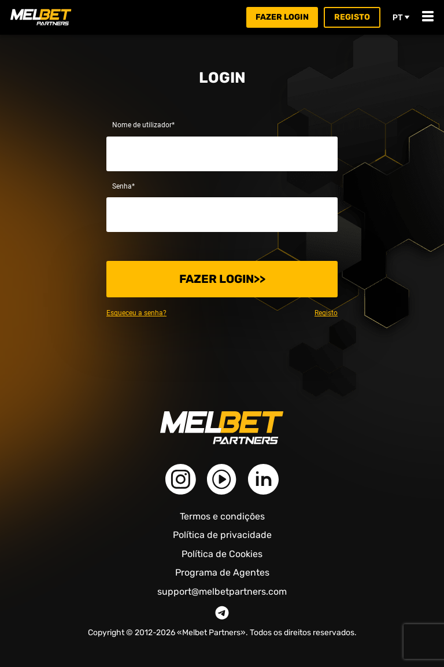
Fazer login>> (222, 279)
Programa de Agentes (222, 572)
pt (401, 17)
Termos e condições (222, 516)
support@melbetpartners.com (222, 591)
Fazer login (282, 17)
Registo (352, 17)
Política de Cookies (222, 553)
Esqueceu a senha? (136, 313)
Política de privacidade (222, 534)
